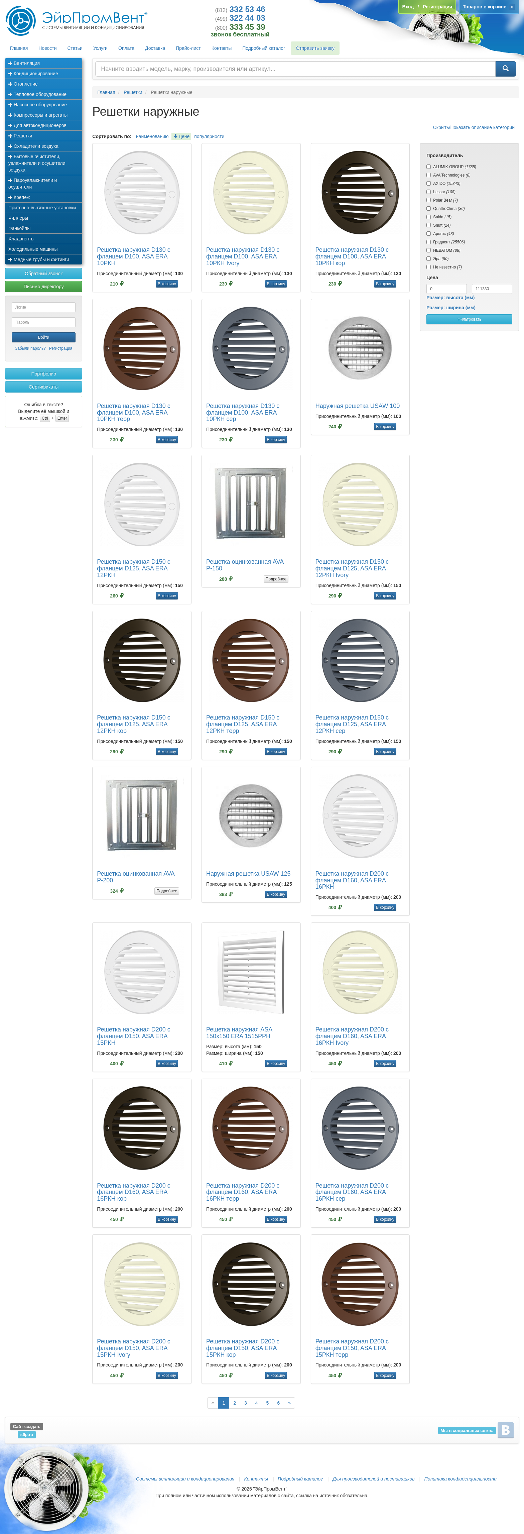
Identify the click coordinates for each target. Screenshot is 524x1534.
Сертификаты (43, 387)
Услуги (100, 48)
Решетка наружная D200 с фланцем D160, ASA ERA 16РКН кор (133, 1192)
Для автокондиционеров (37, 125)
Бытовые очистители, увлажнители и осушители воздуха (37, 163)
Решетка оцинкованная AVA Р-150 (244, 565)
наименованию (152, 136)
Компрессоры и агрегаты (38, 115)
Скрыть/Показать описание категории (474, 127)
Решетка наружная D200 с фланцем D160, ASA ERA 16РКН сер (352, 1192)
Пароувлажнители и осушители (32, 184)
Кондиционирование (33, 73)
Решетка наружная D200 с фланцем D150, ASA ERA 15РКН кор (242, 1348)
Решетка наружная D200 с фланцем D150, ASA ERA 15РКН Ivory (133, 1348)
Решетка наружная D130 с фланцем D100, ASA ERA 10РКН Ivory (242, 256)
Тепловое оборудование (37, 94)
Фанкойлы (19, 228)
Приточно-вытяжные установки (42, 207)
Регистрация (61, 348)
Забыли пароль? (30, 348)
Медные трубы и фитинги (38, 259)
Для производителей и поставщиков (374, 1479)
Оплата (126, 48)
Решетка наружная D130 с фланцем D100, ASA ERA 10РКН (133, 256)
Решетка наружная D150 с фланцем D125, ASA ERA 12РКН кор (133, 724)
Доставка (155, 48)
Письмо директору (44, 286)
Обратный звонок (43, 273)
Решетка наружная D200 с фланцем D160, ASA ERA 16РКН (352, 880)
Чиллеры (18, 218)
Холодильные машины (33, 249)
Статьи (75, 48)
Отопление (23, 84)
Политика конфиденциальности (460, 1479)
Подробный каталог (263, 48)
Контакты (222, 48)
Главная (19, 48)
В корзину (167, 284)
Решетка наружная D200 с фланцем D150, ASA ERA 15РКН (133, 1036)
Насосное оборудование (37, 104)
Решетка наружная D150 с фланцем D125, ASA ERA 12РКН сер (352, 724)
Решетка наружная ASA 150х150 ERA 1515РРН (239, 1032)
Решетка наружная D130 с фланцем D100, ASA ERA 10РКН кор (352, 256)
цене (181, 136)
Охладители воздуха (33, 146)
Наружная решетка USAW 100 (357, 406)
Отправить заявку (315, 48)
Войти (43, 337)
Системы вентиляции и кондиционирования (185, 1479)
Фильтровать (469, 319)
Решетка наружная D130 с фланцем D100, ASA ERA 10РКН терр (133, 413)
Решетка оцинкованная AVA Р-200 (135, 877)
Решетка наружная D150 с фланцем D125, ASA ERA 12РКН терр (242, 724)
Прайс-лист (188, 48)
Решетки (20, 135)
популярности (209, 136)
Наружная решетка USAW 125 (248, 873)
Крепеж (19, 197)
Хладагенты (21, 238)
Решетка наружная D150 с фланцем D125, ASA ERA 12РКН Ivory (352, 568)
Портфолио (43, 373)
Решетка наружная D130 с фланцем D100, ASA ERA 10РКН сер (242, 413)
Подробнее (276, 579)
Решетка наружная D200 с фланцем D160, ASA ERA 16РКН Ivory (352, 1036)
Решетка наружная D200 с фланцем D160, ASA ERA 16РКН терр (242, 1192)
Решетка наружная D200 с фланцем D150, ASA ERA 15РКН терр (352, 1348)
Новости (47, 48)
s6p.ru (26, 1434)
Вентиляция (24, 63)
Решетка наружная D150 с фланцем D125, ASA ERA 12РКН (133, 568)
